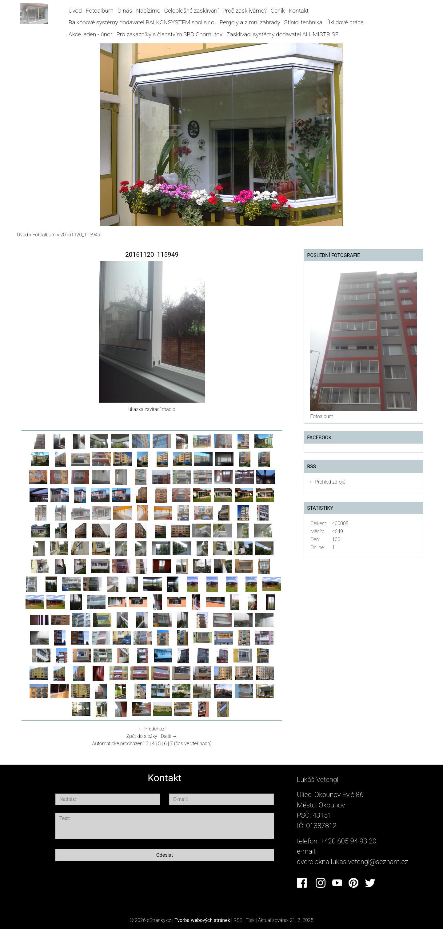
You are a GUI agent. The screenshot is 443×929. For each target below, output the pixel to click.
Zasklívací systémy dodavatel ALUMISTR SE (282, 34)
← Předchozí (151, 729)
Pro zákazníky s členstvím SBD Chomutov (169, 34)
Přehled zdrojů (330, 482)
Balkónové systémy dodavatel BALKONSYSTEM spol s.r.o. (142, 22)
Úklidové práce (345, 22)
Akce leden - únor (91, 34)
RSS (237, 920)
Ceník (278, 10)
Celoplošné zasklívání (191, 10)
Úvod (75, 10)
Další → (169, 736)
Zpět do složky (141, 736)
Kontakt (299, 10)
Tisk (250, 920)
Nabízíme (148, 10)
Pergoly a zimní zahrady (250, 22)
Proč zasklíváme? (244, 10)
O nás (125, 10)
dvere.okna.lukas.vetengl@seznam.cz (352, 862)
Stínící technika (303, 22)
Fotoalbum (100, 10)
